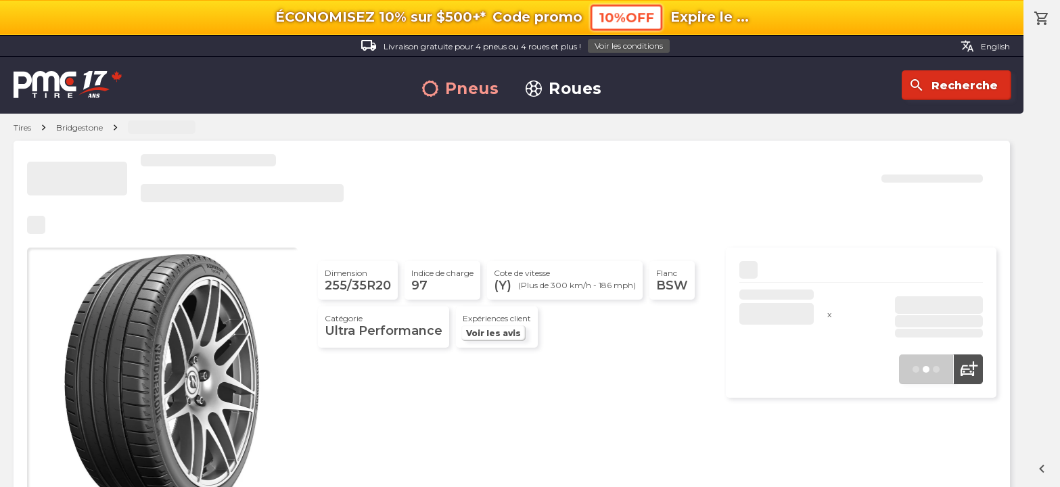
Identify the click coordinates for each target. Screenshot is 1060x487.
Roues (564, 89)
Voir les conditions (629, 46)
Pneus (460, 89)
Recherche (953, 85)
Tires (22, 127)
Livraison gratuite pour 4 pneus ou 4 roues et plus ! (515, 46)
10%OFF (626, 17)
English (985, 46)
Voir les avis (493, 333)
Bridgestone (79, 127)
